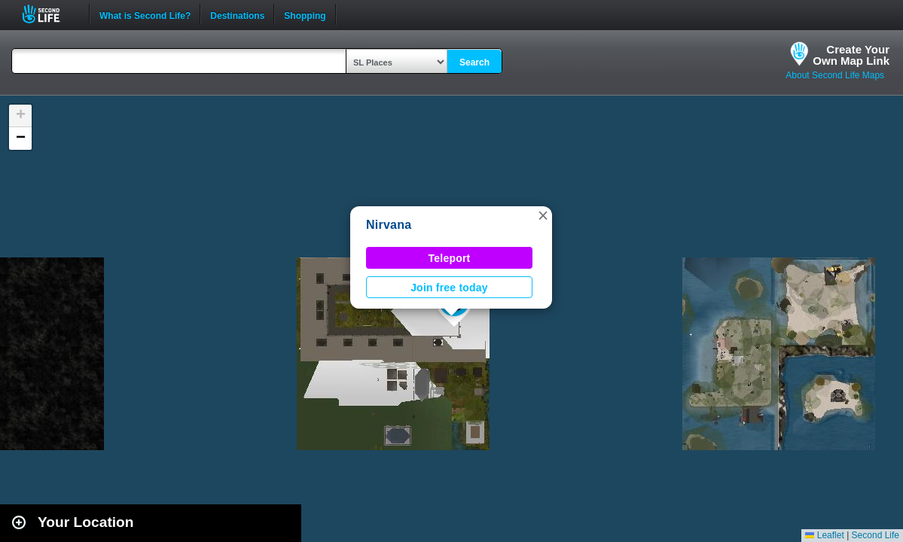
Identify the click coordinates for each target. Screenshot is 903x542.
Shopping (304, 14)
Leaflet (824, 535)
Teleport (450, 258)
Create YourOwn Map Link (851, 55)
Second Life (49, 14)
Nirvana (388, 224)
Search (474, 62)
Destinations (237, 14)
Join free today (449, 288)
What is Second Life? (145, 14)
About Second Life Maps (835, 75)
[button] (543, 215)
